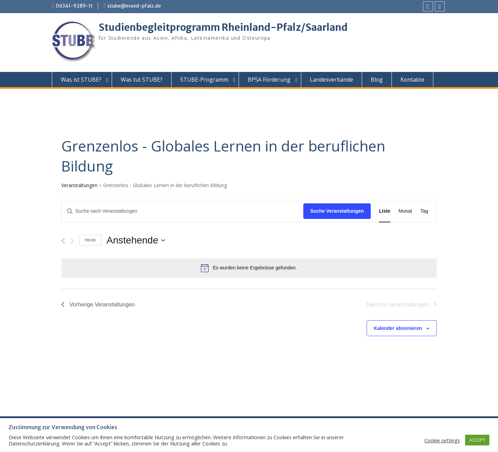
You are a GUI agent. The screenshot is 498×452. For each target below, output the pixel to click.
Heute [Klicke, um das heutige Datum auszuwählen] (90, 240)
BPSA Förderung (269, 79)
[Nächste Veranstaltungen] (72, 241)
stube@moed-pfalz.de (134, 6)
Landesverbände (331, 79)
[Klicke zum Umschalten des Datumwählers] (136, 240)
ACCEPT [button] (477, 440)
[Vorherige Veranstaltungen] (63, 241)
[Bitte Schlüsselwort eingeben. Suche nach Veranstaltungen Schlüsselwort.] (182, 211)
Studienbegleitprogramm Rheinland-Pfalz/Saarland (223, 27)
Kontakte (412, 79)
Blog (377, 79)
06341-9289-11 (74, 6)
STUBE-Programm (204, 79)
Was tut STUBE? (142, 79)
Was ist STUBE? (81, 79)
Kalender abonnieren (398, 328)
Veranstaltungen (79, 185)
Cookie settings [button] (442, 440)
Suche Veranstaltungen (337, 211)
